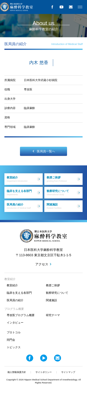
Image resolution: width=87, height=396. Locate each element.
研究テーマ (53, 315)
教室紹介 (24, 179)
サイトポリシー (43, 372)
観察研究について (64, 192)
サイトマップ (68, 372)
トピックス (14, 347)
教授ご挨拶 (64, 179)
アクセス (41, 264)
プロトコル (14, 332)
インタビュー (15, 322)
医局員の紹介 (24, 206)
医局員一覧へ (43, 151)
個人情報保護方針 (16, 372)
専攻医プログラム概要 (21, 315)
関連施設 (64, 206)
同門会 (11, 339)
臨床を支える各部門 (24, 192)
